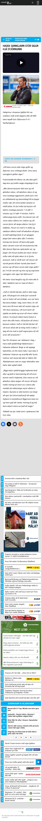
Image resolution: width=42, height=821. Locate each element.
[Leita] (32, 2)
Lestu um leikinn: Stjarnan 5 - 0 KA (20, 160)
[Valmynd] (38, 2)
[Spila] (21, 63)
